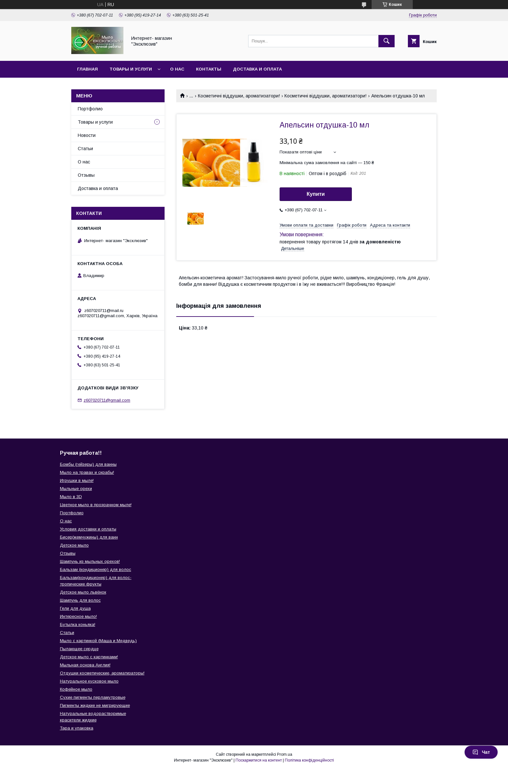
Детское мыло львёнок (83, 592)
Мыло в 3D (71, 496)
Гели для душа (75, 608)
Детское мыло (74, 545)
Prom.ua (284, 754)
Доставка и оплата (257, 69)
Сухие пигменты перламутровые (92, 697)
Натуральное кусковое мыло (89, 681)
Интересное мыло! (78, 616)
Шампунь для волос (80, 600)
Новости (87, 135)
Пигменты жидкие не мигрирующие (95, 705)
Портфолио (90, 108)
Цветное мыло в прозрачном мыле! (96, 504)
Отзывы (86, 175)
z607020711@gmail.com (107, 400)
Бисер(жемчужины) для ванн (89, 537)
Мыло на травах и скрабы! (87, 472)
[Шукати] (386, 41)
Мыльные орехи (76, 488)
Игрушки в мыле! (77, 480)
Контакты (208, 69)
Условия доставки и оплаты (88, 529)
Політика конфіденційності (309, 760)
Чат (481, 752)
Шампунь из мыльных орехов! (90, 561)
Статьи (85, 148)
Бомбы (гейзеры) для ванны (88, 464)
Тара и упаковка (76, 728)
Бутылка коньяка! (77, 624)
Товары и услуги (131, 69)
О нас (177, 69)
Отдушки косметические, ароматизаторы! (102, 673)
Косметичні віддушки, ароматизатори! (239, 95)
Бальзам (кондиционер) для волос (95, 569)
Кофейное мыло (76, 689)
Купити (316, 194)
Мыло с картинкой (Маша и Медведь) (98, 640)
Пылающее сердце (79, 648)
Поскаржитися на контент (259, 760)
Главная (87, 69)
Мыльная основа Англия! (85, 665)
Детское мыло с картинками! (89, 656)
